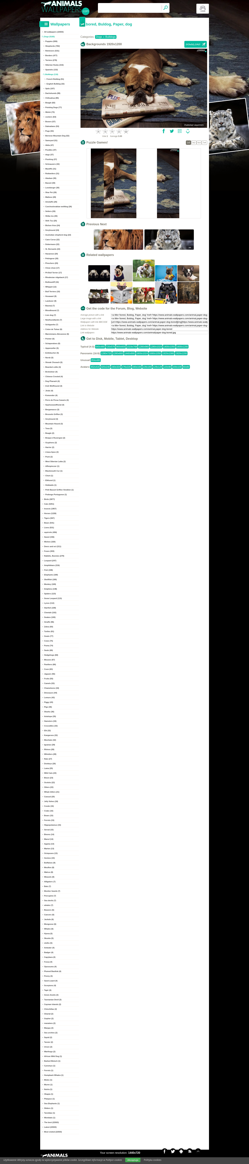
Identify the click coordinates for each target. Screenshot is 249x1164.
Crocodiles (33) (51, 726)
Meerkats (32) (50, 740)
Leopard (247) (50, 561)
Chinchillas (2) (50, 1009)
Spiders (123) (50, 594)
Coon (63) (48, 669)
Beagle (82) (50, 103)
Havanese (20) (51, 254)
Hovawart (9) (51, 296)
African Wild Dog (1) (53, 1056)
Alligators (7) (50, 882)
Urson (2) (48, 1047)
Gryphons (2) (51, 443)
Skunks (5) (49, 938)
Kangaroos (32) (51, 735)
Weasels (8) (49, 877)
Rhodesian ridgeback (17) (56, 277)
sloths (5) (48, 943)
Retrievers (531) (52, 51)
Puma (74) (48, 646)
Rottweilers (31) (52, 173)
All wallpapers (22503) (54, 32)
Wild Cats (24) (50, 773)
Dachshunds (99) (52, 93)
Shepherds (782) (52, 46)
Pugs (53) (49, 131)
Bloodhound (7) (52, 310)
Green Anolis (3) (51, 995)
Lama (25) (48, 768)
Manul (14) (48, 839)
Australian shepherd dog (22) (58, 235)
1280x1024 (156, 346)
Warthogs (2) (50, 1052)
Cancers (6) (49, 915)
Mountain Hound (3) (54, 424)
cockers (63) (50, 117)
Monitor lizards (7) (52, 891)
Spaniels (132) (51, 70)
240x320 (115, 367)
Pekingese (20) (51, 258)
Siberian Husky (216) (54, 65)
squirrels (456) (50, 532)
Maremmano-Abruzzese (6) (57, 334)
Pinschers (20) (51, 263)
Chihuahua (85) (52, 98)
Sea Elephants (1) (52, 1103)
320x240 (105, 367)
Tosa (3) (48, 428)
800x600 (120, 346)
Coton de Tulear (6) (53, 329)
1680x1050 (155, 353)
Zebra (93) (48, 627)
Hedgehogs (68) (51, 655)
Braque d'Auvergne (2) (55, 438)
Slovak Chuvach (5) (53, 362)
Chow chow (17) (52, 268)
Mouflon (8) (49, 867)
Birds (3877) (49, 499)
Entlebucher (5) (52, 353)
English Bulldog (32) (55, 84)
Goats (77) (48, 636)
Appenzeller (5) (52, 348)
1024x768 (132, 346)
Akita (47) (49, 145)
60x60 (186, 367)
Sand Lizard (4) (51, 981)
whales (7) (48, 905)
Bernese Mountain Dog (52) (57, 136)
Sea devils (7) (50, 900)
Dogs (99, 36)
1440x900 (129, 353)
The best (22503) (51, 1122)
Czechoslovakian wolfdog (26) (58, 207)
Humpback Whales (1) (53, 1075)
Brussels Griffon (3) (54, 414)
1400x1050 (169, 346)
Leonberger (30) (52, 188)
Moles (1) (48, 1080)
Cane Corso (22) (52, 240)
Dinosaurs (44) (50, 693)
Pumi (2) (49, 457)
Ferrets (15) (49, 820)
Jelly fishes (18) (51, 801)
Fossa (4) (48, 962)
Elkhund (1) (50, 480)
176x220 (126, 367)
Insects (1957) (50, 509)
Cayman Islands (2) (52, 1004)
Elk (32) (47, 731)
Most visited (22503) (53, 1132)
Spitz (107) (50, 89)
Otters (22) (49, 787)
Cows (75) (48, 641)
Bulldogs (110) (51, 74)
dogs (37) (49, 155)
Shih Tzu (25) (51, 221)
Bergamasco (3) (52, 410)
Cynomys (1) (49, 1066)
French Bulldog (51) (55, 79)
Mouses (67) (49, 660)
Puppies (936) (51, 41)
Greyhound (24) (52, 230)
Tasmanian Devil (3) (53, 1000)
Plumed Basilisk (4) (52, 971)
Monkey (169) (50, 584)
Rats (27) (48, 759)
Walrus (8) (48, 872)
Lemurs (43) (49, 697)
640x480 (100, 346)
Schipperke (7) (51, 325)
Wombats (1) (49, 1118)
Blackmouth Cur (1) (53, 471)
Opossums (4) (50, 967)
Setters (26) (50, 211)
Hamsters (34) (50, 721)
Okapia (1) (48, 1094)
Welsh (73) (50, 112)
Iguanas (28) (49, 745)
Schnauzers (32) (52, 164)
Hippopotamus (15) (52, 825)
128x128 (157, 367)
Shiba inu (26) (51, 216)
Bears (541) (49, 523)
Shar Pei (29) (51, 192)
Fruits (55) (48, 679)
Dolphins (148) (50, 589)
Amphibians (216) (52, 565)
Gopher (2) (49, 1018)
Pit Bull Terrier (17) (53, 273)
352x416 (95, 367)
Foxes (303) (49, 551)
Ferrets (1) (48, 1070)
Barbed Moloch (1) (52, 1061)
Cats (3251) (49, 504)
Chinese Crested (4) (54, 376)
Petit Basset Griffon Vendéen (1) (59, 490)
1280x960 (143, 346)
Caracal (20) (49, 797)
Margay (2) (49, 1028)
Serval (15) (49, 830)
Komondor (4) (51, 395)
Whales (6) (49, 929)
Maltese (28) (50, 197)
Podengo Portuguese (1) (56, 494)
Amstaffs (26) (51, 202)
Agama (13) (49, 844)
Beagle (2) (49, 433)
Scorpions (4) (50, 985)
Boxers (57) (50, 122)
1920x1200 (181, 353)
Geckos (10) (49, 858)
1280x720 (106, 353)
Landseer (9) (50, 301)
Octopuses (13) (51, 853)
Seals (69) (48, 650)
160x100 (136, 367)
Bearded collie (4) (53, 367)
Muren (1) (48, 1085)
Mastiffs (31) (50, 169)
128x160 (147, 367)
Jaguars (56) (49, 674)
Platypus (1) (49, 1099)
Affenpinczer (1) (52, 466)
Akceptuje (132, 1159)
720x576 (110, 346)
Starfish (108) (50, 608)
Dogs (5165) (49, 37)
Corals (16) (49, 806)
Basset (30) (50, 183)
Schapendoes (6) (52, 343)
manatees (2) (50, 1023)
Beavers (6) (49, 910)
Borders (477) (51, 55)
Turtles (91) (49, 631)
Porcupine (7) (50, 896)
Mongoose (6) (50, 924)
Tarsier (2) (48, 1042)
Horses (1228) (50, 513)
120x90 (167, 367)
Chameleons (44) (51, 688)
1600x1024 (142, 353)
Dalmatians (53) (52, 126)
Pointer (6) (50, 339)
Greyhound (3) (51, 419)
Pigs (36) (48, 707)
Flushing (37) (51, 159)
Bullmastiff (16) (52, 282)
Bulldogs (110, 36)
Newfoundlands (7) (53, 320)
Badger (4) (48, 952)
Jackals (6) (49, 919)
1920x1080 (168, 353)
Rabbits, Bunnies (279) (54, 556)
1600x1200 (182, 346)
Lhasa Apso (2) (52, 452)
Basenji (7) (50, 306)
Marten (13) (49, 849)
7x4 (204, 142)
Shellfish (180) (50, 579)
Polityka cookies (152, 1159)
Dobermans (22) (52, 244)
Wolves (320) (50, 542)
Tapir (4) (47, 990)
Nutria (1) (48, 1089)
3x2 (193, 142)
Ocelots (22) (49, 782)
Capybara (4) (50, 957)
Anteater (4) (49, 948)
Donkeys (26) (50, 764)
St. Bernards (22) (52, 249)
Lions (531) (49, 528)
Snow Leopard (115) (53, 598)
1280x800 (118, 353)
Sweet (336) (49, 537)
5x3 (199, 142)
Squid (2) (48, 1037)
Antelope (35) (50, 716)
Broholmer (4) (51, 372)
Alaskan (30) (50, 178)
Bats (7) (47, 886)
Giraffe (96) (49, 622)
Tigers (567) (49, 518)
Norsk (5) (49, 358)
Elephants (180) (51, 575)
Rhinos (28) (49, 749)
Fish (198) (48, 570)
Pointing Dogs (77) (53, 107)
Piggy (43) (48, 702)
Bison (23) (48, 778)
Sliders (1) (48, 1108)
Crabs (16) (48, 811)
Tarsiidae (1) (49, 1113)
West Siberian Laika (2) (55, 461)
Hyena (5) (48, 934)
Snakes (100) (50, 617)
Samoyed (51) (51, 140)
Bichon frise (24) (52, 225)
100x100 (177, 367)
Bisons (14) (49, 834)
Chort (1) (49, 476)
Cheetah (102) (50, 613)
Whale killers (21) (51, 792)
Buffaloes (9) (50, 863)
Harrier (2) (49, 447)
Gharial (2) (48, 1014)
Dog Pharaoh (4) (52, 381)
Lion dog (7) (50, 315)
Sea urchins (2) (51, 1033)
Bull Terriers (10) (52, 291)
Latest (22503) (50, 1127)
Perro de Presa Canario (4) (57, 400)
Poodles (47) (50, 150)
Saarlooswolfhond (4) (54, 405)
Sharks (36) (49, 712)
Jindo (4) (49, 391)
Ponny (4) (48, 976)
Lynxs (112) (49, 603)
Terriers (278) (51, 60)
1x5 (188, 142)
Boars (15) (48, 815)
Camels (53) (49, 683)
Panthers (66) (50, 664)
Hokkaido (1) (51, 485)
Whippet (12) (51, 287)
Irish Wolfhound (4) (53, 386)
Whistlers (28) (50, 754)
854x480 (95, 360)
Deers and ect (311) (52, 546)
